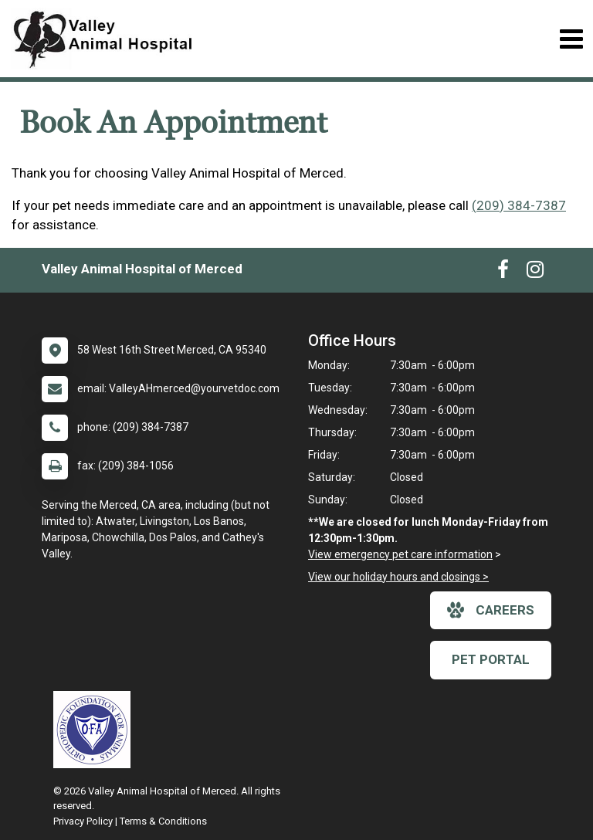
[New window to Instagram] (535, 272)
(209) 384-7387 (519, 205)
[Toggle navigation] (571, 38)
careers (490, 609)
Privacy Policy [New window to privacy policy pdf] (83, 821)
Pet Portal (491, 659)
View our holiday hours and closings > (398, 577)
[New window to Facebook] (503, 272)
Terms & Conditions (163, 821)
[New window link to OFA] (95, 729)
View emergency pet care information (400, 554)
